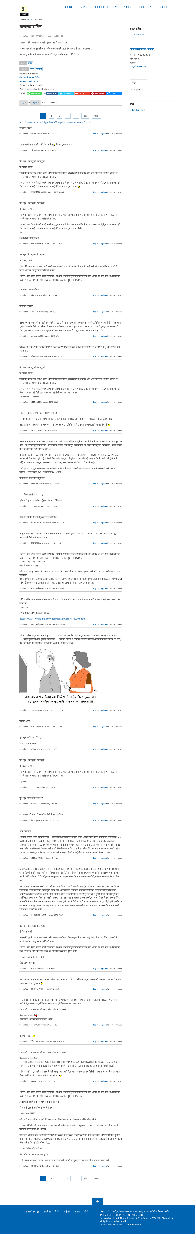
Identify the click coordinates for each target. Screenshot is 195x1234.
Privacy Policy (119, 1225)
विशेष (57, 1212)
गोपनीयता (122, 1215)
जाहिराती (67, 1212)
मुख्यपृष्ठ (30, 19)
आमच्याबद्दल (133, 1215)
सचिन (32, 69)
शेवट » (96, 116)
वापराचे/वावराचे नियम (108, 1215)
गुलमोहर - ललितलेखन (28, 81)
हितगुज (84, 7)
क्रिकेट (30, 63)
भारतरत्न (39, 69)
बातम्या (77, 1212)
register (43, 103)
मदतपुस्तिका (164, 7)
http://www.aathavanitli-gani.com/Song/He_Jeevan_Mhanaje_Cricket (55, 123)
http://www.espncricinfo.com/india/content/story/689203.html (52, 619)
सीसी (86, 1212)
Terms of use (105, 1225)
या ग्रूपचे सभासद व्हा (138, 67)
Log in (26, 103)
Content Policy (134, 1225)
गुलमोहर (127, 7)
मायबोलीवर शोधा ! (137, 110)
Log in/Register (138, 34)
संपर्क (141, 1215)
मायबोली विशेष (145, 7)
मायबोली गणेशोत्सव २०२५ (105, 7)
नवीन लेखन (68, 7)
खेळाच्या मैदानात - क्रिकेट (30, 78)
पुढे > (85, 116)
